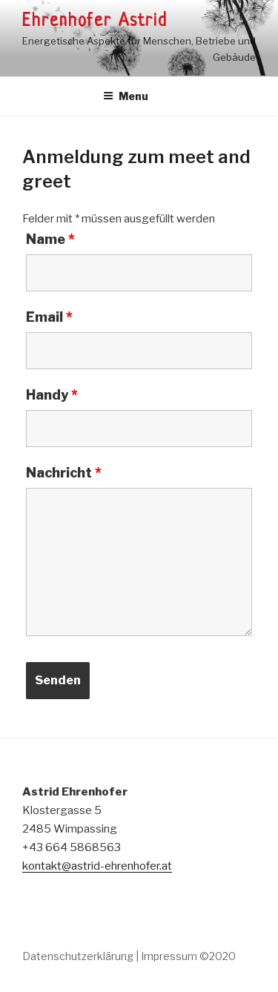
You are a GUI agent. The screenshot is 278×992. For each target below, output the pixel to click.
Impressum (169, 956)
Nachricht (64, 473)
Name (50, 239)
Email (49, 317)
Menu (125, 96)
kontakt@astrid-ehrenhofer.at (97, 866)
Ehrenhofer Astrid (95, 22)
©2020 (217, 956)
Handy (52, 395)
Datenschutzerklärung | (80, 956)
